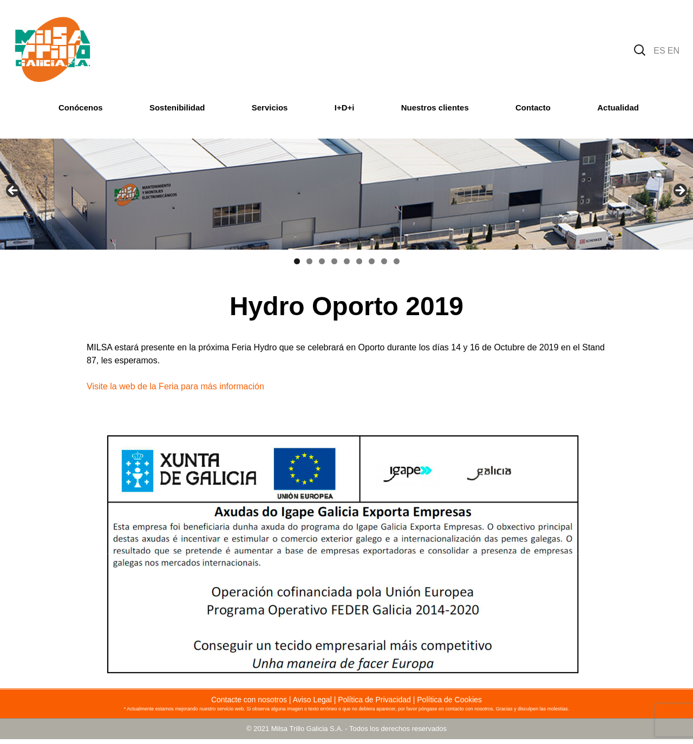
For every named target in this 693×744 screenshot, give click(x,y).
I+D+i (345, 107)
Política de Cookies (449, 699)
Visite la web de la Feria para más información (175, 386)
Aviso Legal (312, 699)
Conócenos (80, 107)
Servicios (270, 107)
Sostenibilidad (177, 107)
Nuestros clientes (435, 107)
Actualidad (618, 107)
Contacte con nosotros (249, 699)
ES (659, 50)
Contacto (533, 107)
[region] (346, 194)
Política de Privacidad (374, 699)
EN (673, 50)
